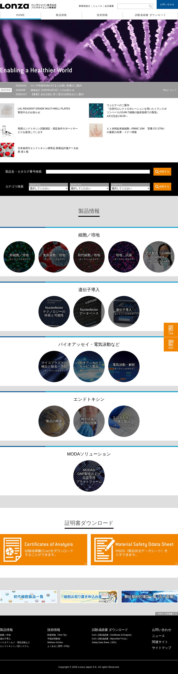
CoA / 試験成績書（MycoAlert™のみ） (110, 638)
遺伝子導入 (89, 289)
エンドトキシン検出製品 (124, 421)
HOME (20, 15)
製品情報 (61, 15)
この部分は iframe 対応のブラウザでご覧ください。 (100, 187)
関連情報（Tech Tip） (57, 635)
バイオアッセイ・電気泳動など (89, 344)
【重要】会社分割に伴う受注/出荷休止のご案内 (50, 94)
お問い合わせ (167, 4)
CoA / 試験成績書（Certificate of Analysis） (112, 635)
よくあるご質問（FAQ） (59, 646)
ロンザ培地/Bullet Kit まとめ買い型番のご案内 (49, 85)
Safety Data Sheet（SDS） (105, 642)
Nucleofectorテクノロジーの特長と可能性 (54, 311)
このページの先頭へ (166, 614)
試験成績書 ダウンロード (150, 15)
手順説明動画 (53, 638)
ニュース (97, 6)
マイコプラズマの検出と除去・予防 (54, 366)
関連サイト (160, 642)
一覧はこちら (167, 90)
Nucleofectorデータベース (89, 311)
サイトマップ (161, 648)
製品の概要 (54, 421)
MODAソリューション (89, 454)
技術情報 (102, 15)
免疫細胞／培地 (54, 256)
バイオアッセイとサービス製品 (89, 366)
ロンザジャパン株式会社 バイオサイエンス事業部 (28, 6)
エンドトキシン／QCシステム (14, 646)
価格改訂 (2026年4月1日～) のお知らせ (45, 90)
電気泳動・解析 (124, 366)
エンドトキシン (89, 399)
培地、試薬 (124, 256)
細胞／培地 (89, 234)
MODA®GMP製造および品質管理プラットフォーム (89, 475)
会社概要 (109, 6)
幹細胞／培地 (19, 256)
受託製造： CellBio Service (158, 256)
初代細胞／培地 (89, 256)
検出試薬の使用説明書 (89, 421)
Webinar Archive (55, 642)
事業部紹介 (84, 6)
